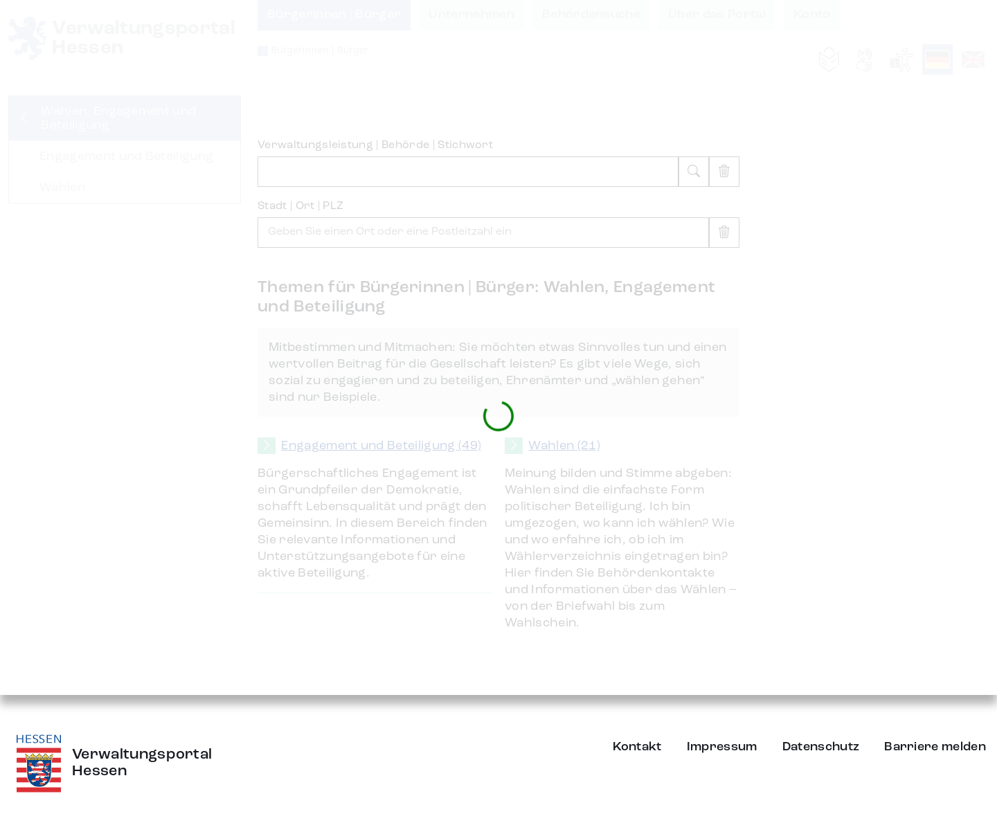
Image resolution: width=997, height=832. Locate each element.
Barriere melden (935, 747)
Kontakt (637, 747)
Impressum (722, 747)
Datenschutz (821, 747)
